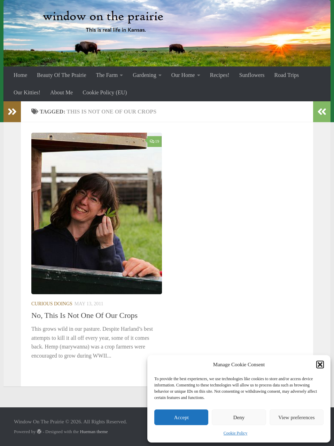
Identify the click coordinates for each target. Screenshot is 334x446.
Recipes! (220, 75)
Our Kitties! (27, 92)
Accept (181, 417)
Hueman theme (94, 431)
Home (20, 75)
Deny (239, 417)
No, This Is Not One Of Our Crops (84, 315)
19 (154, 141)
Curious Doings (51, 303)
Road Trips (286, 75)
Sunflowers (252, 75)
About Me (61, 92)
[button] (320, 364)
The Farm (107, 75)
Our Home (183, 75)
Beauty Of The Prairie (61, 75)
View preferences (296, 417)
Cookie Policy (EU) (105, 92)
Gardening (144, 75)
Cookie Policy (235, 433)
